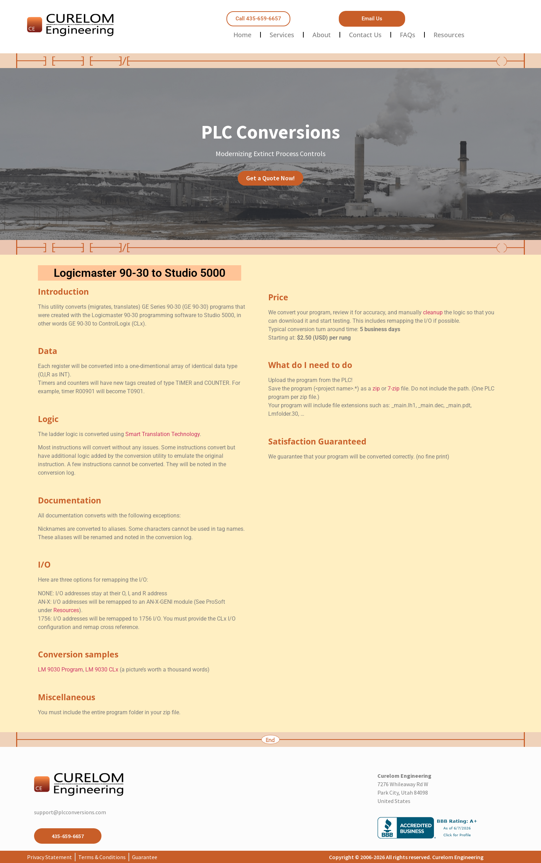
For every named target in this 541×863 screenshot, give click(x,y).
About (321, 35)
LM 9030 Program (60, 669)
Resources (449, 35)
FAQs (407, 35)
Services (282, 35)
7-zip (394, 388)
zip (376, 388)
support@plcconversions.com (70, 812)
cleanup (433, 312)
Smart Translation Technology (162, 434)
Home (242, 35)
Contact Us (365, 35)
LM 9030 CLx (101, 669)
